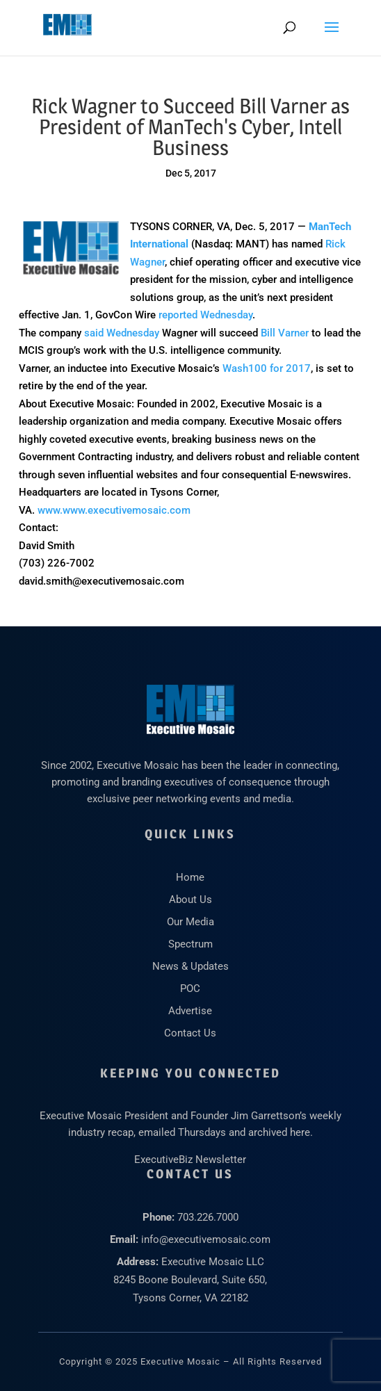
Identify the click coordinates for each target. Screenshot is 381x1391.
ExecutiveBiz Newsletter (190, 1159)
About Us (190, 899)
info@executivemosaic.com (205, 1239)
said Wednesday (121, 333)
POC (190, 988)
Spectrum (190, 944)
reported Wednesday (205, 315)
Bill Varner (285, 333)
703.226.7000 (207, 1217)
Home (190, 877)
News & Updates (190, 966)
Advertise (190, 1010)
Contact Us (190, 1033)
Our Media (190, 922)
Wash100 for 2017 (266, 368)
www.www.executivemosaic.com (114, 510)
